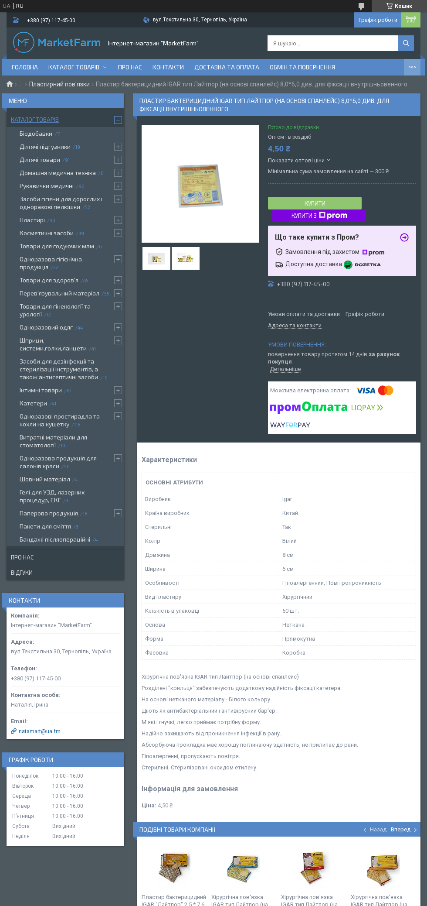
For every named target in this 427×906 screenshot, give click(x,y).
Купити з (319, 216)
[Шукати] (406, 43)
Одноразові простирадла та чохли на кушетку (60, 420)
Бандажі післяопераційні (55, 539)
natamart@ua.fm (40, 731)
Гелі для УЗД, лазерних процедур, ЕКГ (52, 496)
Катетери (33, 403)
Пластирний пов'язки (59, 84)
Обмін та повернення (302, 67)
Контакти (168, 67)
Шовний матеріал (45, 479)
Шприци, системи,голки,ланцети (53, 344)
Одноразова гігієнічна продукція (51, 263)
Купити (315, 203)
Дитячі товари (40, 159)
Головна (25, 67)
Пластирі (32, 219)
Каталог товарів (73, 67)
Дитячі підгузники (45, 146)
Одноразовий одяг (46, 327)
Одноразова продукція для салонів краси (58, 462)
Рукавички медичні (47, 185)
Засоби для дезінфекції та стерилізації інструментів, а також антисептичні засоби (59, 369)
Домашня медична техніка (58, 172)
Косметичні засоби (47, 233)
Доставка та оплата (226, 67)
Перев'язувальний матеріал (59, 293)
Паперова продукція (49, 513)
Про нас (130, 67)
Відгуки (22, 572)
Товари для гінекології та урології (55, 310)
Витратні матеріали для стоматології (53, 441)
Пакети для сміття (45, 526)
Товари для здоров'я (49, 280)
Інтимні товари (41, 390)
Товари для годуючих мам (57, 246)
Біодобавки (36, 133)
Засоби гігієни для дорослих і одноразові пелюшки (61, 202)
